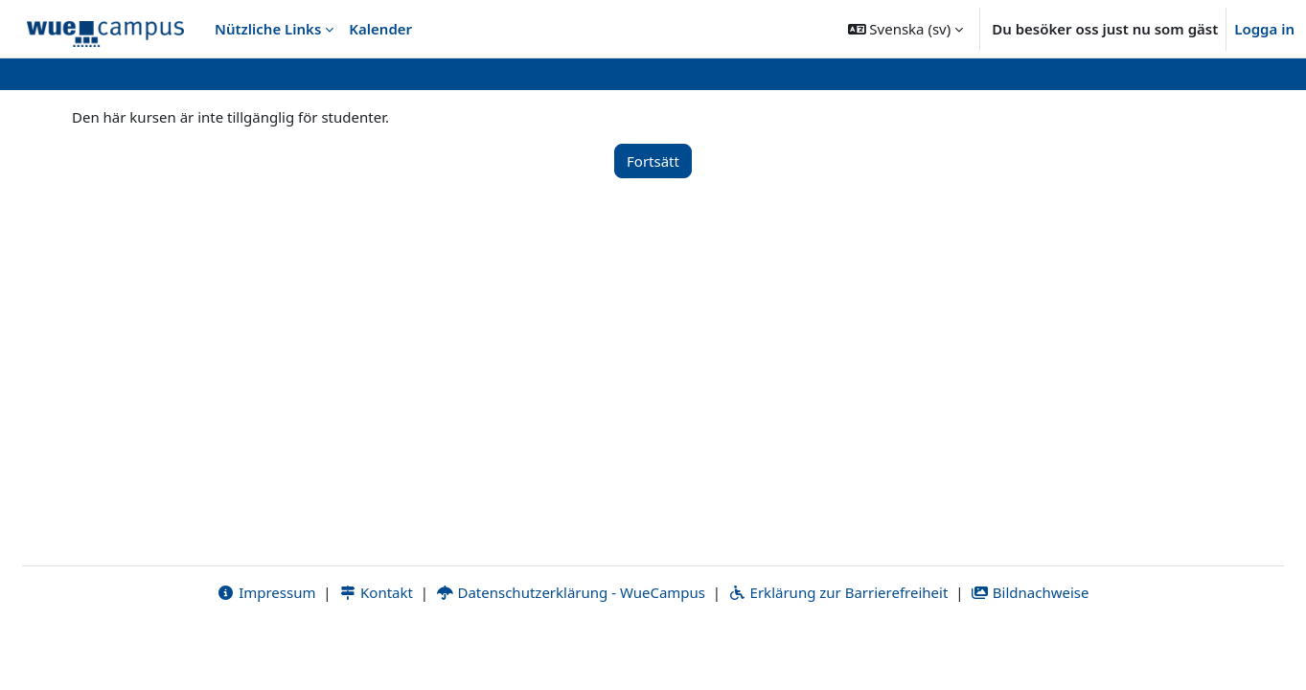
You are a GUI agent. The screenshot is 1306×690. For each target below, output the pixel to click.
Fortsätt (653, 161)
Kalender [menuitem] (380, 28)
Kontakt (375, 648)
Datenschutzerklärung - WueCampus (570, 648)
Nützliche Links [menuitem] (268, 28)
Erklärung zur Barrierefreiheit (838, 648)
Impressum (266, 648)
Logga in (1264, 28)
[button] (906, 29)
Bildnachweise (1029, 648)
